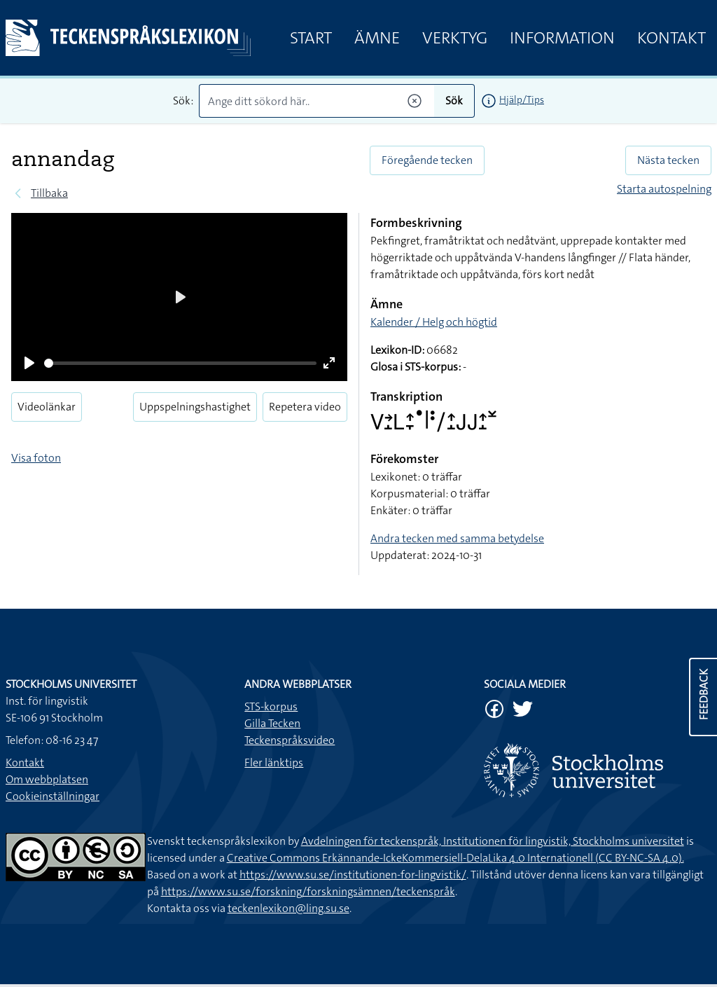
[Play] (29, 363)
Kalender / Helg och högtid (433, 322)
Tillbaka (49, 193)
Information (562, 38)
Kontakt (671, 38)
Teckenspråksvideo (289, 740)
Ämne (377, 38)
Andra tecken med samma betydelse (457, 538)
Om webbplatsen (47, 779)
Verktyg (454, 38)
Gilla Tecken (272, 723)
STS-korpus (271, 706)
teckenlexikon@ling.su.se (288, 908)
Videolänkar (47, 406)
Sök (454, 100)
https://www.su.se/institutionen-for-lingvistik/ (352, 874)
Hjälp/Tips (521, 99)
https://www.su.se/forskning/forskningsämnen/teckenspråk (308, 891)
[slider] (180, 363)
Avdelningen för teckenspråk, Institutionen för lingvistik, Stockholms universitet (492, 841)
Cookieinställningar (52, 796)
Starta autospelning (664, 188)
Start (311, 38)
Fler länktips (273, 762)
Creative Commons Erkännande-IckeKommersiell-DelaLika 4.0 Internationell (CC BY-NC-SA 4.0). (455, 857)
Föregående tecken (427, 160)
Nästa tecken (668, 160)
